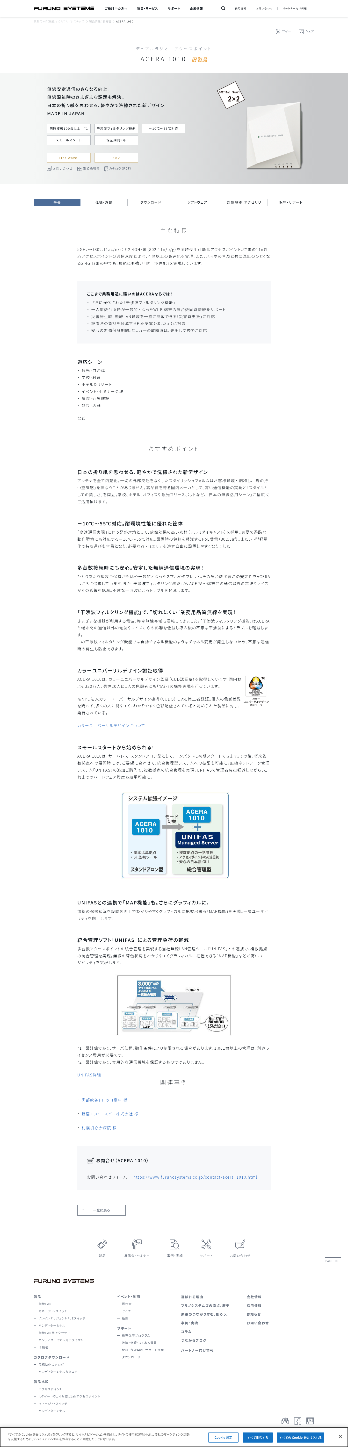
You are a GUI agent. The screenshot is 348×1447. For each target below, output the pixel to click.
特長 (57, 202)
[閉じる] (340, 1440)
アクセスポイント (50, 1389)
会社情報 (254, 1296)
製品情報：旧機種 (100, 21)
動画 (125, 1318)
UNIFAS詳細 (89, 1075)
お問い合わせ (264, 8)
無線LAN (45, 1304)
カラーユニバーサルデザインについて (111, 725)
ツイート (288, 31)
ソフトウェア (197, 202)
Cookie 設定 (223, 1441)
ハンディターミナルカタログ (58, 1371)
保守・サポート (291, 202)
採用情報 (240, 8)
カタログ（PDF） (120, 168)
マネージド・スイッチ (53, 1311)
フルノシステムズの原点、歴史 (205, 1305)
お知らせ (254, 1314)
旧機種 (44, 1347)
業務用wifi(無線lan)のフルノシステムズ (59, 21)
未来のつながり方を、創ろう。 (204, 1314)
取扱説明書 (91, 168)
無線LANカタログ (51, 1364)
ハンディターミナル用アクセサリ (61, 1340)
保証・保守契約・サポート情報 (143, 1350)
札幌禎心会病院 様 (99, 1128)
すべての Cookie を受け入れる (300, 1441)
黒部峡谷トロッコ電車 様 (105, 1100)
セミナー (128, 1311)
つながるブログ (193, 1340)
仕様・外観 (103, 202)
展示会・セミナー (137, 1255)
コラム (186, 1331)
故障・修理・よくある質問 (139, 1342)
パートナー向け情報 (295, 8)
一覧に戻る (101, 1210)
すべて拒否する (257, 1441)
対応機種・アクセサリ (244, 202)
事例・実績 (175, 1255)
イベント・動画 (128, 1296)
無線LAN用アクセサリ (54, 1333)
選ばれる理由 (192, 1296)
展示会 (127, 1304)
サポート (206, 1255)
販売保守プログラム (136, 1335)
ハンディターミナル (52, 1325)
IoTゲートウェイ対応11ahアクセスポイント (69, 1396)
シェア (309, 31)
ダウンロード (150, 202)
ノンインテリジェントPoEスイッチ (62, 1318)
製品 (102, 1255)
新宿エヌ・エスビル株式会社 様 (110, 1114)
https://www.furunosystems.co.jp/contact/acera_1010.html (195, 1177)
